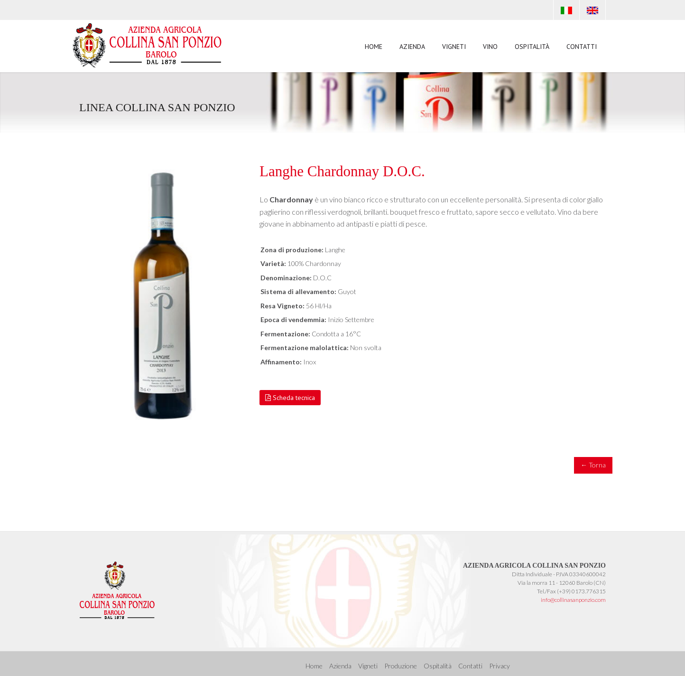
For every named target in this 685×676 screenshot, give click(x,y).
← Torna (593, 465)
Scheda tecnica (290, 397)
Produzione (400, 666)
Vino (490, 48)
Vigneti (454, 46)
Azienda (412, 46)
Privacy (499, 666)
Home (373, 46)
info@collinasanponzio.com (573, 599)
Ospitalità (532, 46)
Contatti (581, 46)
